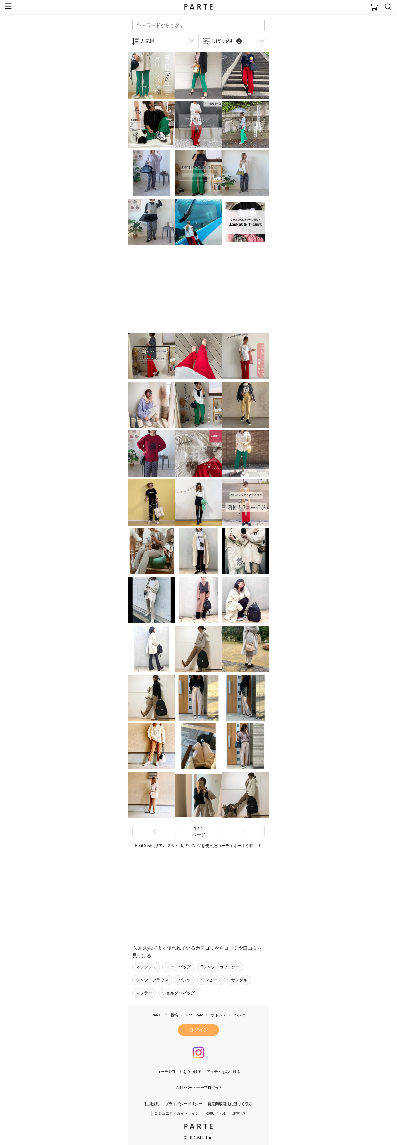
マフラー (144, 993)
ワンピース (211, 980)
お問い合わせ (216, 1113)
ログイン (198, 1030)
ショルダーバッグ (178, 993)
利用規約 (151, 1103)
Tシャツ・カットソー (220, 967)
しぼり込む (226, 40)
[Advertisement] (182, 289)
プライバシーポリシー (183, 1103)
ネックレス (146, 967)
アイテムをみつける (223, 1071)
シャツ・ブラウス (152, 980)
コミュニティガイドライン (176, 1113)
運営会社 (239, 1113)
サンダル (239, 980)
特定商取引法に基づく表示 (230, 1103)
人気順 (147, 40)
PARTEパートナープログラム (198, 1087)
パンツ (184, 980)
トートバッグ (178, 967)
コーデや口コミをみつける (179, 1071)
